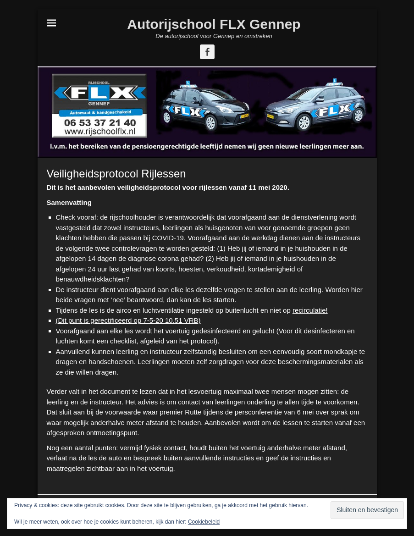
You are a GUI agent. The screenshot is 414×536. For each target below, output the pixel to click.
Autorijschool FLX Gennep (213, 24)
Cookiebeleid (204, 522)
